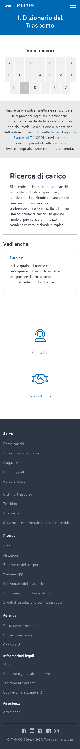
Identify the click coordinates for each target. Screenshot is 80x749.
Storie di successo (17, 635)
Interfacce (11, 513)
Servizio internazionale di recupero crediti (36, 523)
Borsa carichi (13, 444)
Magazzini (11, 463)
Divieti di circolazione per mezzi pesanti (34, 603)
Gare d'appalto (14, 472)
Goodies (11, 645)
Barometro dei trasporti (22, 565)
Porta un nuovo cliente (21, 626)
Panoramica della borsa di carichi (29, 593)
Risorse (9, 535)
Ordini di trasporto (17, 494)
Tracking (10, 504)
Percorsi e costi (15, 482)
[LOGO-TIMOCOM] (19, 5)
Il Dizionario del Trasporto (23, 584)
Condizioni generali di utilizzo (26, 674)
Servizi (8, 433)
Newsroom (11, 555)
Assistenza (11, 712)
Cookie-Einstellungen (22, 692)
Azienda (9, 615)
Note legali (11, 664)
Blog (6, 546)
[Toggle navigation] (73, 5)
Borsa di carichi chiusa (21, 453)
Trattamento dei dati (19, 683)
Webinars (13, 574)
